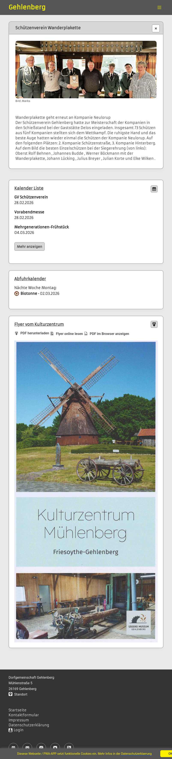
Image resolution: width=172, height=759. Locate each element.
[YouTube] (55, 748)
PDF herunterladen (31, 333)
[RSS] (69, 748)
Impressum (19, 720)
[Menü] (159, 7)
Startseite (18, 710)
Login (19, 730)
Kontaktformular (24, 715)
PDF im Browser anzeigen (106, 333)
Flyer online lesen (66, 333)
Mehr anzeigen (29, 247)
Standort (18, 694)
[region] (86, 753)
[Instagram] (41, 748)
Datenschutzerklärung (29, 725)
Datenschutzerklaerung (136, 753)
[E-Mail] (27, 748)
